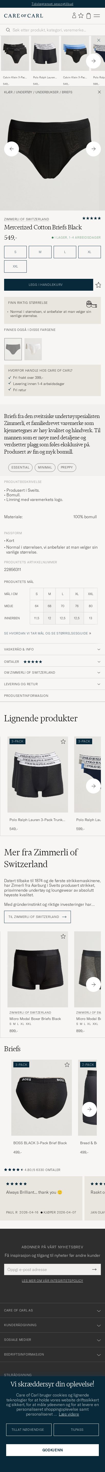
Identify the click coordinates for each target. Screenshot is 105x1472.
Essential (20, 467)
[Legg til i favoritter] (62, 743)
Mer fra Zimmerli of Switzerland (40, 858)
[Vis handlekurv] (88, 16)
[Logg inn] (74, 16)
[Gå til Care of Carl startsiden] (23, 16)
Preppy (67, 467)
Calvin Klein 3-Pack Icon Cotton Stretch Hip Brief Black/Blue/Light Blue (74, 77)
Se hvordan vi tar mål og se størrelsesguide (46, 633)
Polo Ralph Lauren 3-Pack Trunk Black (44, 77)
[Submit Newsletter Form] (94, 1269)
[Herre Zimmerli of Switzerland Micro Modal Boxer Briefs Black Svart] (37, 969)
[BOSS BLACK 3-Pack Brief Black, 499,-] (41, 1107)
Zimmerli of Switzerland (26, 219)
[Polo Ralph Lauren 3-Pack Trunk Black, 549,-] (45, 61)
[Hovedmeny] (96, 16)
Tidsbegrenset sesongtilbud (52, 4)
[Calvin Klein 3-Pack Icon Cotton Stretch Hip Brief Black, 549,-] (15, 61)
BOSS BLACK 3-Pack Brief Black (40, 1143)
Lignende (41, 718)
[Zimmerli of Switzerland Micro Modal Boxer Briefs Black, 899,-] (37, 982)
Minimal (45, 467)
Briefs (67, 92)
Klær (8, 92)
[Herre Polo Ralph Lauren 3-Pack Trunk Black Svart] (45, 53)
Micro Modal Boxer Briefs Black (35, 1018)
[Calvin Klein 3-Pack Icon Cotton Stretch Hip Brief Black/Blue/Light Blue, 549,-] (75, 61)
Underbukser (47, 92)
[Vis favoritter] (80, 16)
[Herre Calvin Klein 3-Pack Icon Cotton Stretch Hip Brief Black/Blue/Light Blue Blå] (75, 53)
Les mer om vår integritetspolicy (52, 1280)
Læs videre (69, 1414)
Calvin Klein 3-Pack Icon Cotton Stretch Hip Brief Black (14, 77)
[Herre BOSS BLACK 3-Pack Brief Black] (41, 1098)
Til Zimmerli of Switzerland (37, 917)
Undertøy (24, 92)
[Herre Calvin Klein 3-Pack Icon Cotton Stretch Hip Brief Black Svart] (15, 53)
